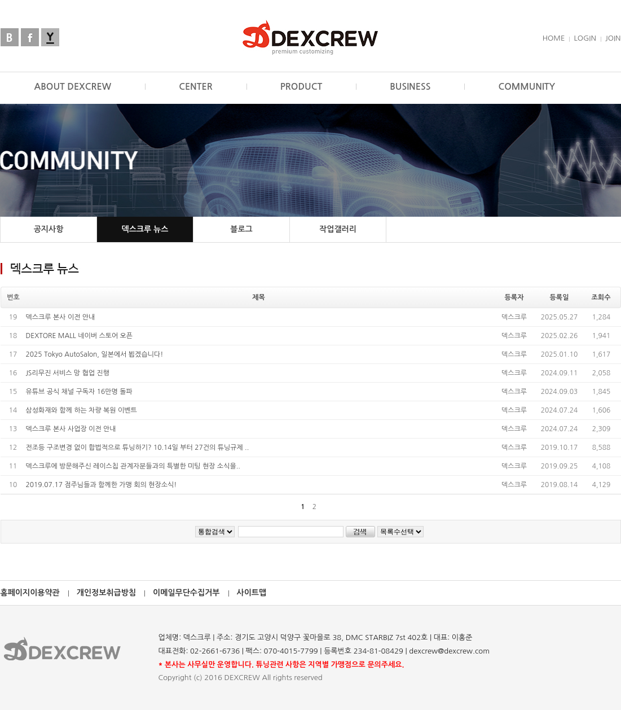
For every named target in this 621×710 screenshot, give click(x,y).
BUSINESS (410, 86)
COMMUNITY (526, 86)
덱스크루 (514, 317)
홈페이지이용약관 (30, 593)
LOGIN (585, 38)
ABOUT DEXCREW (73, 86)
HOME (554, 38)
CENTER (196, 86)
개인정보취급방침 (106, 593)
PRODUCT (301, 86)
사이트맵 (252, 593)
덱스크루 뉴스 (145, 229)
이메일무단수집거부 (186, 593)
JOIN (613, 38)
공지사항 (49, 229)
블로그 (241, 229)
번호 (13, 297)
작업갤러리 (337, 229)
